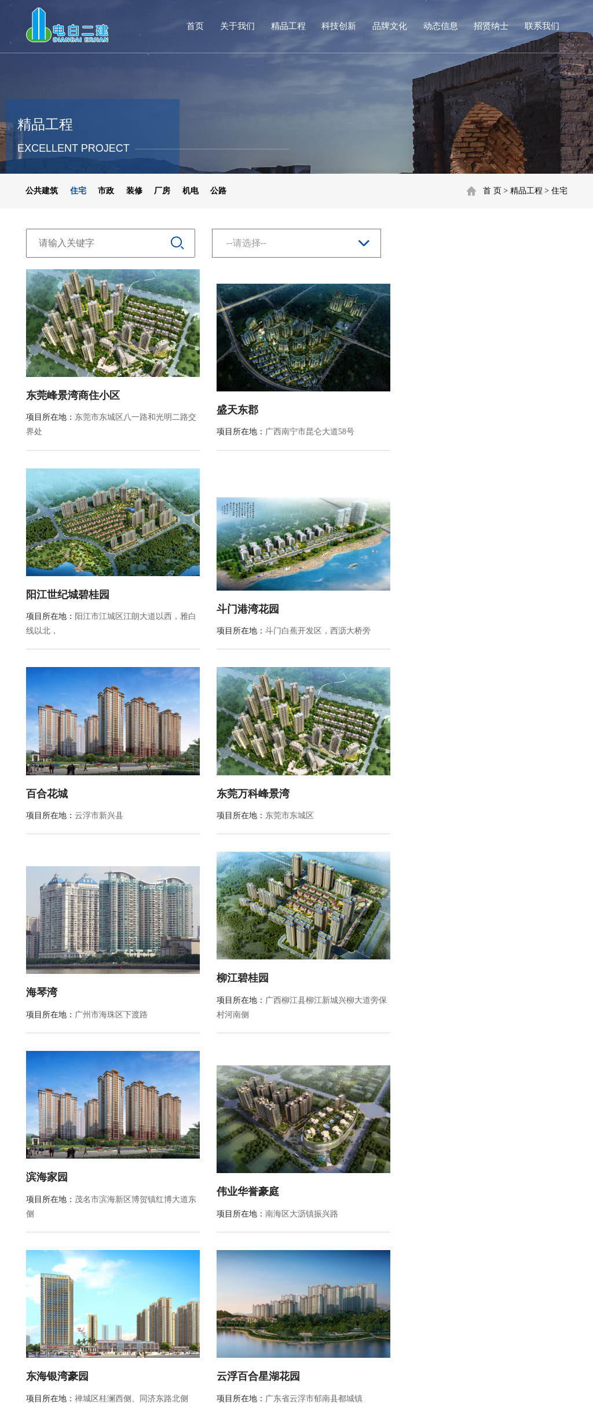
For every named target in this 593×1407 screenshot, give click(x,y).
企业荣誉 (69, 1251)
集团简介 (73, 1162)
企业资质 (69, 1234)
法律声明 (512, 1347)
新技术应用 (212, 1186)
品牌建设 (278, 1202)
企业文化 (278, 1186)
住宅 (559, 190)
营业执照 (66, 1387)
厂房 (162, 190)
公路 (218, 190)
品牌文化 (389, 26)
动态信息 (440, 26)
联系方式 (492, 1162)
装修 (134, 190)
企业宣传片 (282, 1218)
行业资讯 (347, 1202)
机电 (190, 190)
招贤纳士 (491, 26)
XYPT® (313, 1387)
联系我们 (542, 26)
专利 (200, 1202)
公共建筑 (41, 190)
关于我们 (237, 26)
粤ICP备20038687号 (233, 1387)
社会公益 (278, 1234)
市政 (106, 190)
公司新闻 (347, 1186)
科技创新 (338, 26)
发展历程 (69, 1218)
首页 (195, 26)
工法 (200, 1218)
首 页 (492, 190)
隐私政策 (463, 1347)
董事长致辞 (73, 1202)
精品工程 (288, 26)
